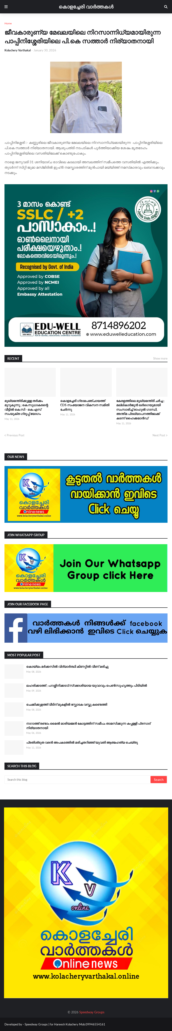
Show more (160, 358)
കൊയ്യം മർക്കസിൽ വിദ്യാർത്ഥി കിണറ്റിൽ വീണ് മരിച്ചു (67, 666)
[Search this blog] (77, 779)
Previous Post (15, 435)
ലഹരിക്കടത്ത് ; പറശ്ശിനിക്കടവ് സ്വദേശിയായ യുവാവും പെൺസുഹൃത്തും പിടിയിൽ (86, 685)
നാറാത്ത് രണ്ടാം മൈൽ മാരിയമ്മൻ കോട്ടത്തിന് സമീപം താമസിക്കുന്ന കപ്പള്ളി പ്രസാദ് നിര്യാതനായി (88, 725)
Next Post (159, 435)
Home (8, 23)
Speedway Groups (91, 1012)
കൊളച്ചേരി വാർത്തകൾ (86, 7)
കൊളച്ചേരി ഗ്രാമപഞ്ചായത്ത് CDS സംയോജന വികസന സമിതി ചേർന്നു (84, 405)
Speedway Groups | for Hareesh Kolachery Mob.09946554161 (64, 1024)
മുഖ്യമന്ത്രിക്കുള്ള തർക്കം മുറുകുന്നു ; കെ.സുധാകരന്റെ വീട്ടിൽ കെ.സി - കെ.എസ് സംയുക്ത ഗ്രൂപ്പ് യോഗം (26, 407)
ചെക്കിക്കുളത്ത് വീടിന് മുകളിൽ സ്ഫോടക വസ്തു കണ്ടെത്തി (66, 704)
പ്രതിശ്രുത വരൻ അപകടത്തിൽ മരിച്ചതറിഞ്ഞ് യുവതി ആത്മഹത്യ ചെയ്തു (82, 742)
